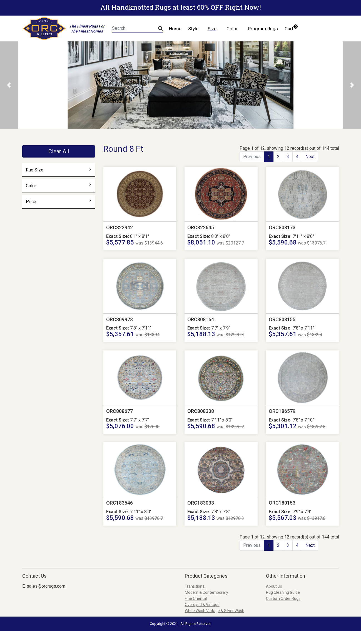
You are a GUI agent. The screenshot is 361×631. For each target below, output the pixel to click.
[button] (9, 85)
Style (193, 28)
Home (175, 28)
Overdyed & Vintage (202, 604)
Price (58, 201)
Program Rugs (263, 28)
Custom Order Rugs (283, 598)
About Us (274, 586)
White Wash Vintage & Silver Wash (214, 610)
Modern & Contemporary (206, 592)
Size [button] (212, 28)
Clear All (58, 151)
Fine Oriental (196, 598)
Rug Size (58, 170)
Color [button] (232, 28)
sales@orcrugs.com (46, 586)
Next (310, 156)
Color (58, 185)
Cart (291, 27)
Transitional (195, 586)
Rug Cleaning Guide (283, 592)
